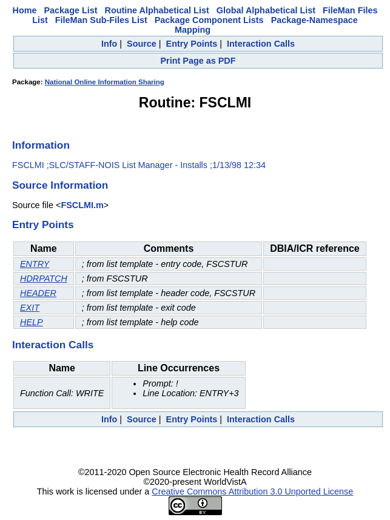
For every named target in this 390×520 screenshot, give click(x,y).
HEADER (38, 293)
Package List (71, 10)
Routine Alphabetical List (157, 10)
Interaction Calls (261, 44)
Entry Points (192, 44)
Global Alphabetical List (266, 10)
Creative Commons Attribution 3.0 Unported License (252, 491)
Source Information (60, 185)
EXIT (29, 307)
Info (109, 44)
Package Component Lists (209, 20)
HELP (31, 322)
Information (41, 145)
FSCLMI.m (82, 205)
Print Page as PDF (198, 61)
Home (25, 10)
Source (141, 44)
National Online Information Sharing (104, 82)
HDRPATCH (43, 278)
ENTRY (34, 264)
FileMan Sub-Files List (101, 20)
